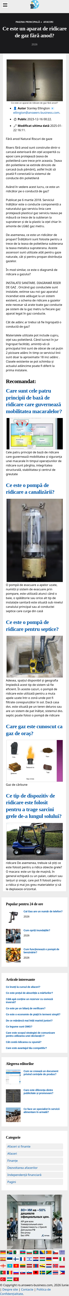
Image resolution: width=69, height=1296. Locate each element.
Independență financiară (24, 1175)
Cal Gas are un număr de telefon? (43, 911)
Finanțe (12, 1161)
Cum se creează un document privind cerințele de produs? (41, 1073)
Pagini (11, 1182)
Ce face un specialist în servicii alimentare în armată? (41, 1111)
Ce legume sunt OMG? (19, 1026)
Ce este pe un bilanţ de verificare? (25, 1008)
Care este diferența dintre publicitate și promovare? (38, 1092)
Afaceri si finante (18, 1146)
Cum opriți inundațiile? (37, 930)
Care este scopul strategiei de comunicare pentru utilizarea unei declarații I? (30, 1034)
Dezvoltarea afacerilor (22, 1168)
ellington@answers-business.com (36, 113)
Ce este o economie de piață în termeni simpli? (33, 1014)
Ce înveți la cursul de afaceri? (23, 986)
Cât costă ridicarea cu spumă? (23, 1042)
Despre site (10, 1289)
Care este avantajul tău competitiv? (26, 1048)
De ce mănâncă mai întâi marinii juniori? (29, 1020)
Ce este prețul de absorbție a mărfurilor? (29, 992)
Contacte (27, 1289)
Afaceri (12, 1154)
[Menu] (5, 5)
